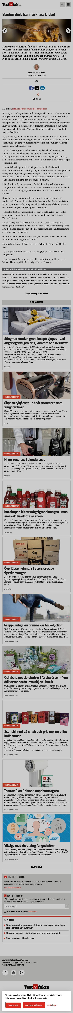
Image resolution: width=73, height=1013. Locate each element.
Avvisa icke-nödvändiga (33, 1005)
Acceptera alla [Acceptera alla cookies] (13, 1005)
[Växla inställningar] (52, 1005)
